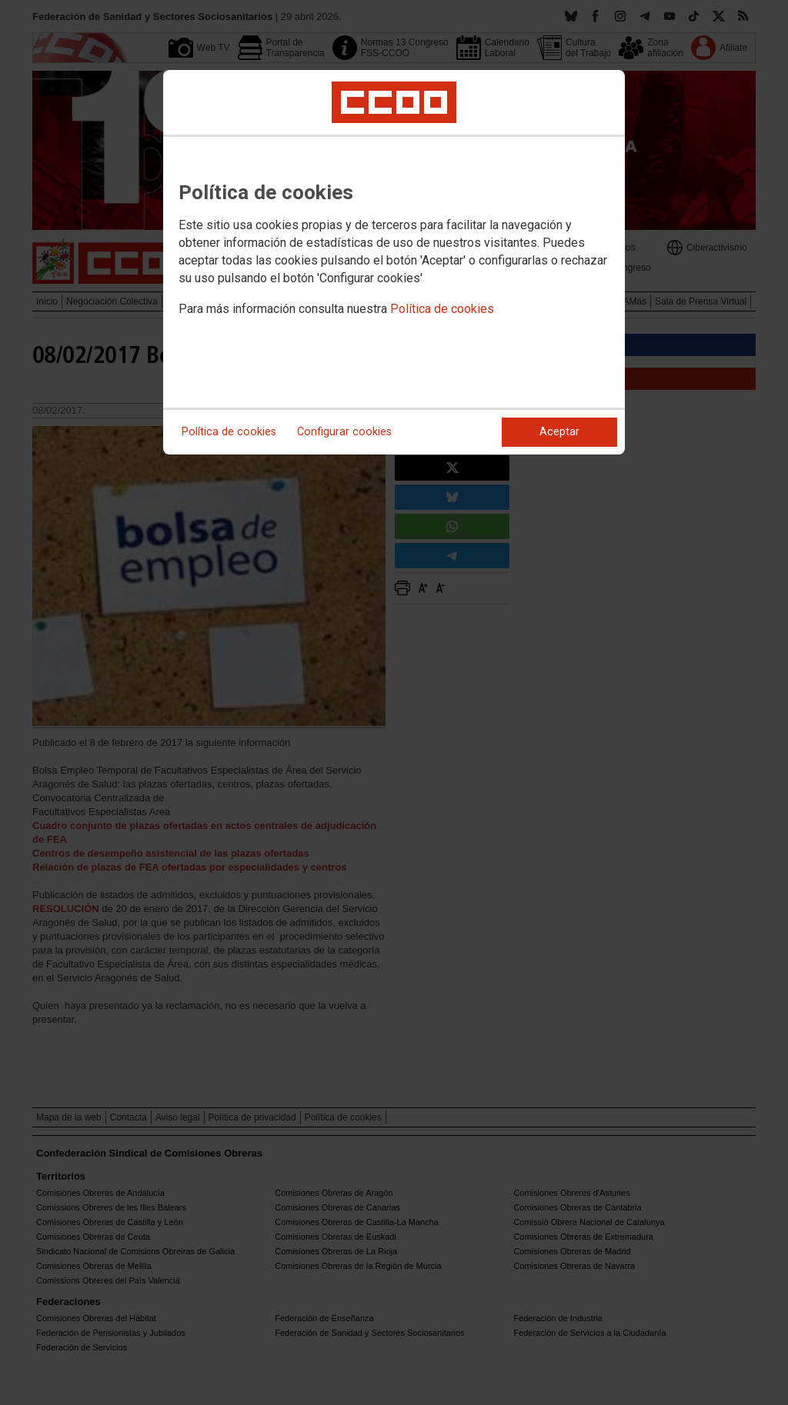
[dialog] (394, 262)
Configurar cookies (344, 431)
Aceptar (559, 431)
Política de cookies (442, 308)
